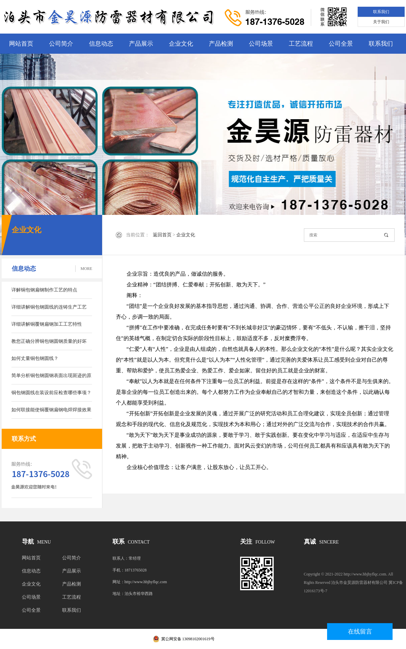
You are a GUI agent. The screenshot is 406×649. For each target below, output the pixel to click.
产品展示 (141, 43)
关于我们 (381, 21)
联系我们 (381, 11)
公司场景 (261, 43)
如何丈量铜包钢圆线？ (34, 358)
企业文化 (181, 43)
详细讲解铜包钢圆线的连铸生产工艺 (49, 307)
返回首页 (162, 234)
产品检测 (221, 43)
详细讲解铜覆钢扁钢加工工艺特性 (46, 324)
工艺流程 (301, 43)
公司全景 (341, 43)
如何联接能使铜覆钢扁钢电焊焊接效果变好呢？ (51, 413)
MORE (86, 268)
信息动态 (101, 43)
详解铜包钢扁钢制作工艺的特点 (44, 289)
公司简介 (61, 43)
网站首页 (21, 43)
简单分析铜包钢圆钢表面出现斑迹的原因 (51, 378)
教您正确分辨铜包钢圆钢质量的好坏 (49, 341)
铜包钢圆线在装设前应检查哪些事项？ (51, 392)
